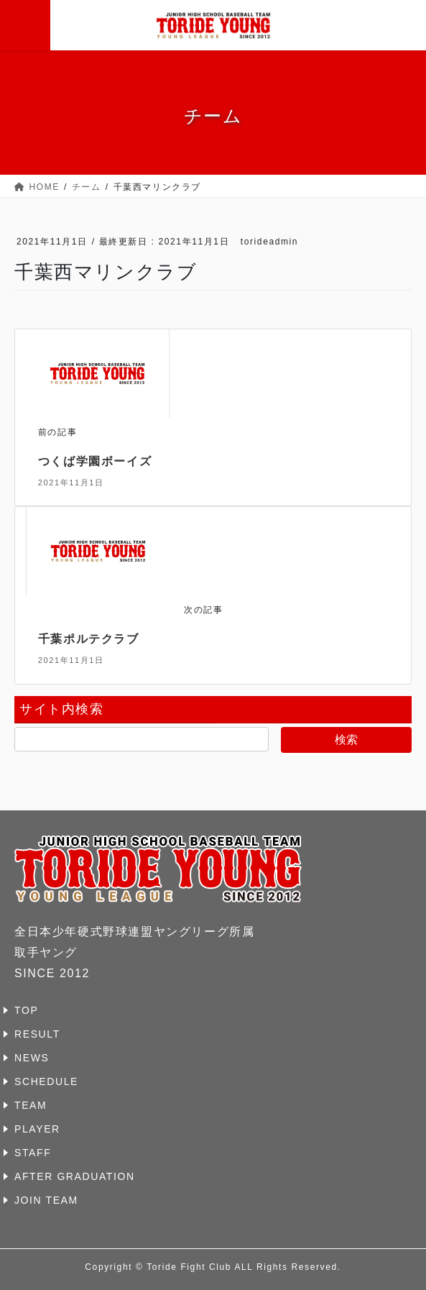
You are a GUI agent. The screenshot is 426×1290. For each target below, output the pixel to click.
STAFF (32, 1152)
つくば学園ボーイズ (95, 461)
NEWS (31, 1057)
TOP (26, 1010)
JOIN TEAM (46, 1200)
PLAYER (37, 1129)
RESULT (37, 1034)
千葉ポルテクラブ (88, 639)
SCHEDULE (46, 1081)
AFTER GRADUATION (74, 1176)
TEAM (30, 1105)
